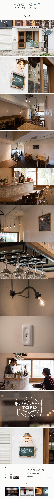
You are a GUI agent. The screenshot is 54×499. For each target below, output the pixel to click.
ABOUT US (17, 8)
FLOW (35, 8)
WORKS (29, 8)
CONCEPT (23, 8)
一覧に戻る (27, 483)
